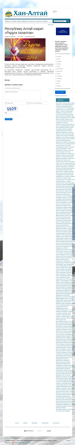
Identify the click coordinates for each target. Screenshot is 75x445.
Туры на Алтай (67, 226)
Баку (62, 282)
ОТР (65, 179)
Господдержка (60, 174)
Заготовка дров (60, 152)
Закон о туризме (64, 171)
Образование (65, 386)
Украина (58, 318)
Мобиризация (69, 111)
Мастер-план (68, 373)
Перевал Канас (60, 236)
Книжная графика (67, 129)
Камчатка (68, 218)
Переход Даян (60, 238)
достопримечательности (63, 409)
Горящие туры (68, 119)
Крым (73, 103)
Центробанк (63, 114)
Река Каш (58, 244)
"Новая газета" (67, 261)
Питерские (63, 401)
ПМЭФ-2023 (59, 337)
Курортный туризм (69, 240)
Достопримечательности (63, 321)
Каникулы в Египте (64, 254)
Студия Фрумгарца (61, 233)
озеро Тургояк (68, 355)
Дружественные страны (62, 215)
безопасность (60, 360)
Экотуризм (69, 401)
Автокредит (64, 376)
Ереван (58, 111)
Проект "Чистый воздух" (62, 280)
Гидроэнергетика (60, 279)
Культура (32, 21)
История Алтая (62, 319)
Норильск (71, 104)
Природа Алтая (60, 137)
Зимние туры (66, 160)
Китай (57, 66)
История (38, 21)
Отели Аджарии (69, 267)
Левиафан (65, 311)
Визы (61, 209)
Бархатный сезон (61, 109)
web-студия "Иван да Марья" (21, 442)
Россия (70, 389)
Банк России (59, 202)
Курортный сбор (67, 223)
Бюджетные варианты (62, 329)
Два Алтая (59, 212)
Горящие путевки (64, 344)
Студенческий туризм (62, 306)
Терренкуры (59, 226)
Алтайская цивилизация (62, 199)
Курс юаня (62, 116)
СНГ (64, 108)
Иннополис (66, 147)
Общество (24, 21)
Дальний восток (60, 293)
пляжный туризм (70, 350)
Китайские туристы (69, 262)
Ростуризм (69, 130)
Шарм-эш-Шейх (60, 119)
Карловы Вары (60, 240)
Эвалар (58, 287)
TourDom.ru (59, 288)
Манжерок (59, 407)
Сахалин (58, 246)
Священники (64, 389)
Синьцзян (70, 243)
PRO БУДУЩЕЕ (60, 127)
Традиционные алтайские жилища (65, 176)
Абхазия (58, 331)
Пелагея (69, 274)
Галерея (44, 21)
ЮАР (57, 83)
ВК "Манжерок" (62, 349)
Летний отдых (60, 251)
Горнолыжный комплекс (65, 272)
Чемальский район (61, 138)
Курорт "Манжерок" (61, 274)
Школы (70, 386)
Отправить (8, 119)
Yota (59, 411)
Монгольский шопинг (62, 230)
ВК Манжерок (64, 148)
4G (57, 411)
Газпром (65, 103)
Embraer (58, 316)
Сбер (57, 272)
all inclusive (71, 246)
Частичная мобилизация (63, 121)
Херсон (68, 155)
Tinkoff (70, 357)
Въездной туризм (66, 394)
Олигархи (65, 112)
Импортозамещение (61, 117)
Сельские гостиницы (61, 178)
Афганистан (66, 209)
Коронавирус (59, 264)
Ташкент (72, 125)
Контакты (56, 423)
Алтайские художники (67, 231)
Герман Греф (70, 349)
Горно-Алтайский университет (64, 305)
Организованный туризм (65, 266)
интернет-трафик (65, 411)
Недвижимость (67, 404)
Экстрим (70, 352)
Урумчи (67, 236)
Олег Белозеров (68, 187)
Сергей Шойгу (60, 300)
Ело (71, 321)
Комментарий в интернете (63, 368)
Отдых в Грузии (60, 267)
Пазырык (72, 285)
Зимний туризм (69, 270)
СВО (57, 200)
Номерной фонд (60, 336)
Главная (7, 21)
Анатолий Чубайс (61, 350)
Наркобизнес (59, 261)
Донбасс (65, 202)
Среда (19, 21)
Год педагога (63, 388)
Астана (68, 109)
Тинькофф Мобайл (66, 383)
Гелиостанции (69, 279)
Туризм (13, 21)
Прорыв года (59, 257)
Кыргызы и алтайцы (68, 197)
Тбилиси (62, 111)
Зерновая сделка (61, 155)
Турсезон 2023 (64, 284)
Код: (6, 112)
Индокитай (67, 282)
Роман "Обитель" (70, 391)
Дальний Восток (70, 244)
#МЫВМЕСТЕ (70, 184)
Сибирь (73, 394)
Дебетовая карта (64, 357)
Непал (57, 73)
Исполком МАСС (67, 257)
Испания (58, 61)
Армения (58, 282)
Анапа (70, 329)
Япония (58, 86)
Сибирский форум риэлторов (64, 406)
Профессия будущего (68, 380)
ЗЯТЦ (62, 135)
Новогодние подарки (61, 207)
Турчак (73, 404)
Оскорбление (60, 370)
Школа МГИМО (64, 342)
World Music (68, 189)
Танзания (58, 76)
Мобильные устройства (62, 297)
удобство (66, 358)
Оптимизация (60, 220)
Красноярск (59, 103)
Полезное (45, 423)
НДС (68, 275)
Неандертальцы (60, 367)
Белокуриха (59, 223)
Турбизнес (59, 104)
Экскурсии (62, 323)
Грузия (72, 316)
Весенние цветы (67, 399)
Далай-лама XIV (65, 298)
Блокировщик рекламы (62, 385)
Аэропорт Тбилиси (66, 318)
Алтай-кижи (59, 194)
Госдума (64, 285)
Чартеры (70, 249)
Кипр (68, 285)
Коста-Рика (59, 69)
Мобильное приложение (63, 393)
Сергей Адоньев (64, 259)
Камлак (64, 407)
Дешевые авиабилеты (62, 158)
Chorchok (61, 191)
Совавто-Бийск (69, 235)
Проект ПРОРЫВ (69, 135)
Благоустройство (64, 225)
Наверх (68, 440)
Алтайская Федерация (69, 326)
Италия (58, 284)
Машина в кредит (64, 378)
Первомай (59, 295)
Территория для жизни (62, 186)
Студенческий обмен (62, 310)
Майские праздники (69, 292)
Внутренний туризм (61, 168)
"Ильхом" (69, 233)
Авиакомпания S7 (66, 314)
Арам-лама (67, 300)
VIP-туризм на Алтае (62, 143)
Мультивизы (71, 288)
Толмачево (59, 313)
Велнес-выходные (61, 241)
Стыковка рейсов (66, 316)
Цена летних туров (64, 256)
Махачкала (65, 212)
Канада (58, 64)
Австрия (58, 56)
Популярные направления (63, 354)
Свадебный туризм (61, 396)
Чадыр (69, 178)
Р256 (63, 235)
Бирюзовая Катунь (61, 339)
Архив (25, 423)
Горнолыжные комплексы (63, 161)
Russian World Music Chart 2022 (64, 192)
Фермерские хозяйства (62, 248)
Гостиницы (65, 122)
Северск (58, 135)
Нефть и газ (71, 153)
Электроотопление (65, 277)
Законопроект (68, 332)
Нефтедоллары (69, 116)
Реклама (34, 423)
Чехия (70, 238)
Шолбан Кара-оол (69, 173)
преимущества (60, 358)
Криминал (65, 352)
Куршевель (59, 375)
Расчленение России (62, 324)
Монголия (58, 71)
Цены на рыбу (64, 243)
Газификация (59, 150)
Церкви (58, 388)
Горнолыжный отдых (65, 217)
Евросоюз (65, 153)
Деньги (71, 199)
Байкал (63, 218)
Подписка (70, 156)
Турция (58, 81)
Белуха (58, 259)
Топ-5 (69, 310)
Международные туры (62, 308)
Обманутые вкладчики (66, 287)
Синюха (63, 270)
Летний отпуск (69, 327)
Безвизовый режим (65, 213)
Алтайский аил (60, 179)
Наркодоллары (60, 262)
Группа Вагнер (71, 345)
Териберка (71, 311)
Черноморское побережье (63, 290)
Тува (71, 298)
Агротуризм (64, 246)
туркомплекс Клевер (61, 165)
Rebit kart (71, 297)
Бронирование (69, 293)
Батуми (63, 269)
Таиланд (72, 282)
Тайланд (58, 78)
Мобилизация (63, 200)
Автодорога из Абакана (67, 166)
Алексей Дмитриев (64, 125)
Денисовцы (68, 367)
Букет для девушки (67, 398)
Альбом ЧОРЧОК (69, 191)
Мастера (51, 24)
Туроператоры (63, 275)
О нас (17, 423)
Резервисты (59, 112)
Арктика (63, 244)
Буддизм (58, 298)
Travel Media (64, 156)
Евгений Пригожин (61, 347)
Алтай (69, 148)
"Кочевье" (59, 235)
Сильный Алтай (63, 145)
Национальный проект (62, 249)
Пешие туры (67, 251)
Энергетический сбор (62, 124)
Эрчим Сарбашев (65, 222)
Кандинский (64, 106)
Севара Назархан (61, 130)
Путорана (58, 106)
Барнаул (67, 127)
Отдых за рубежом (65, 253)
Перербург (68, 336)
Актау (62, 331)
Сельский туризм (68, 174)
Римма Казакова (60, 181)
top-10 (63, 301)
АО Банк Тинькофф (61, 381)
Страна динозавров (61, 345)
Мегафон (72, 409)
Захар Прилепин (60, 391)
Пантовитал (64, 204)
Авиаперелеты (70, 108)
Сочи (66, 210)
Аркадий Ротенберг (61, 341)
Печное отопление (68, 150)
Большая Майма (60, 373)
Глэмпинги (59, 352)
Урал (57, 355)
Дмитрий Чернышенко (62, 132)
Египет (57, 59)
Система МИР (65, 295)
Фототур (61, 355)
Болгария (65, 288)
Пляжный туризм (61, 327)
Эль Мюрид (65, 104)
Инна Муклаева (60, 189)
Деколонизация (69, 323)
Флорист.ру (59, 399)
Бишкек (72, 109)
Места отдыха (60, 332)
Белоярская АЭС (69, 134)
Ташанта (66, 238)
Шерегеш (58, 218)
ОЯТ (63, 134)
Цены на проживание (67, 334)
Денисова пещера (69, 365)
